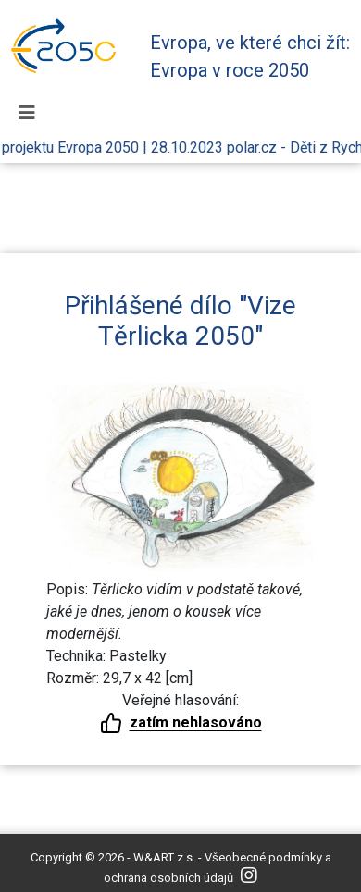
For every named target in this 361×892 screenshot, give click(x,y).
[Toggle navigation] (26, 113)
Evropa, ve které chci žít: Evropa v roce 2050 (250, 56)
